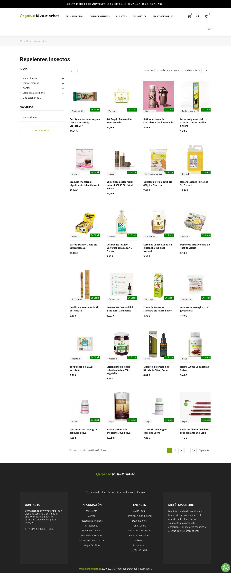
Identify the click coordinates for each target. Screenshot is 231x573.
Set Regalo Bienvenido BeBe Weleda (119, 121)
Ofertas (139, 540)
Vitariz (185, 236)
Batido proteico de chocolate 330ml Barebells (158, 121)
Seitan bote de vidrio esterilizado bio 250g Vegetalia (118, 370)
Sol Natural (150, 236)
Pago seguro (139, 525)
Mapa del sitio (92, 545)
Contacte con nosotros (91, 540)
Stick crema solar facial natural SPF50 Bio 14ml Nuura (120, 185)
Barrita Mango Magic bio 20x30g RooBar (83, 246)
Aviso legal (139, 510)
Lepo (184, 421)
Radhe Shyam (188, 111)
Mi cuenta (91, 510)
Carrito (91, 515)
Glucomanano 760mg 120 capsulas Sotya (84, 431)
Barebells (149, 111)
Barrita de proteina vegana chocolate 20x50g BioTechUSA (85, 122)
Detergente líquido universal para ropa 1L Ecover (119, 248)
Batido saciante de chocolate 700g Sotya (118, 431)
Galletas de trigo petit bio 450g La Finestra (157, 183)
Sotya (147, 358)
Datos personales (91, 530)
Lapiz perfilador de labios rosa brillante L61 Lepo (194, 431)
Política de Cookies (139, 535)
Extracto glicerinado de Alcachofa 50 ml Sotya (156, 368)
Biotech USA (77, 111)
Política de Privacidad (139, 530)
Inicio (24, 69)
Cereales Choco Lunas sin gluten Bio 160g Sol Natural (157, 248)
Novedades (139, 545)
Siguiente (204, 450)
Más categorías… (31, 97)
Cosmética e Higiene (33, 92)
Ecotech (185, 173)
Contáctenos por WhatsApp (40, 510)
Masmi (75, 173)
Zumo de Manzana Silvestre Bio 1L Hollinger (157, 309)
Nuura (111, 173)
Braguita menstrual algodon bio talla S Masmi (84, 183)
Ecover (112, 236)
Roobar (75, 236)
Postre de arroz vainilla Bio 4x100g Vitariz (195, 246)
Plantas (26, 87)
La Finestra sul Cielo (154, 173)
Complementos (30, 83)
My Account (208, 28)
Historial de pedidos (92, 520)
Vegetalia (186, 299)
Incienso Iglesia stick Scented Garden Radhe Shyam (193, 122)
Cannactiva (114, 299)
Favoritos (27, 106)
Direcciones (91, 525)
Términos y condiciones (139, 515)
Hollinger (149, 299)
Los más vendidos (139, 550)
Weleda (112, 111)
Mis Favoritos (42, 130)
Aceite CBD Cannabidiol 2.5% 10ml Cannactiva (120, 309)
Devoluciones (139, 520)
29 (193, 450)
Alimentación (29, 78)
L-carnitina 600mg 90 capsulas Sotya (155, 431)
